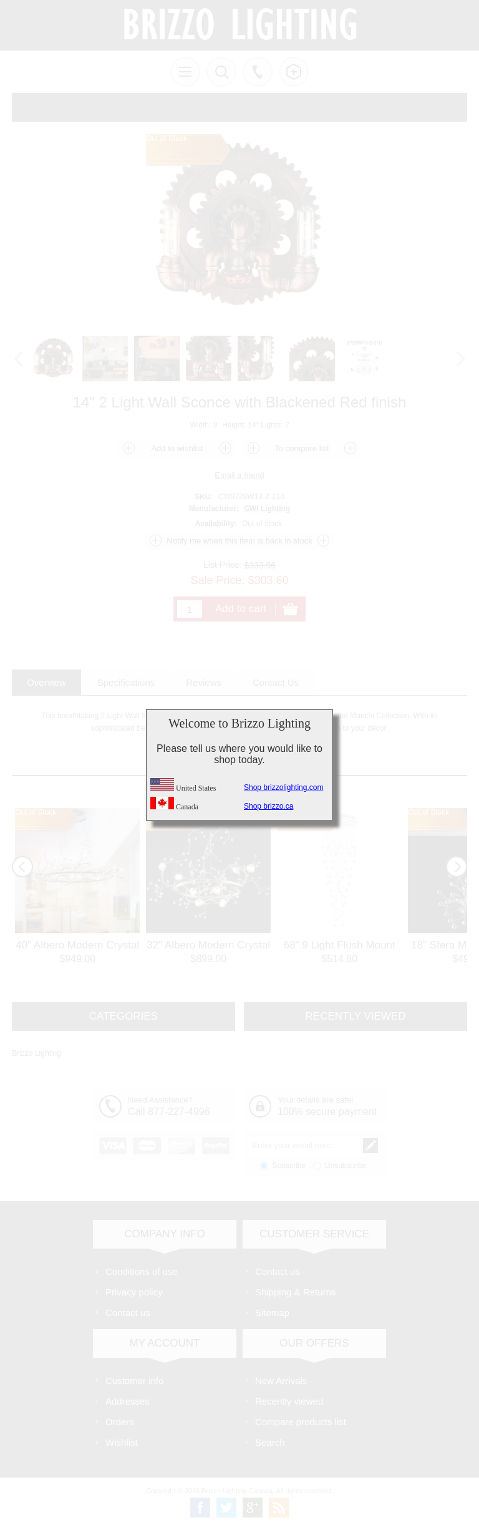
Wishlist (121, 1442)
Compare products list (300, 1421)
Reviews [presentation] (203, 682)
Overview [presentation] (46, 682)
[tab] (46, 682)
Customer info (134, 1380)
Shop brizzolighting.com (283, 787)
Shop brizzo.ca (268, 806)
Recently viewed (289, 1401)
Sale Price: (217, 580)
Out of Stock (35, 812)
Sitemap (272, 1312)
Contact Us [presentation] (276, 682)
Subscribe (289, 1165)
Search (270, 1442)
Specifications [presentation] (126, 682)
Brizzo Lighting (36, 1053)
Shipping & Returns (295, 1292)
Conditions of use (141, 1271)
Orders (119, 1421)
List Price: (222, 565)
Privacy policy (134, 1292)
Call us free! (257, 71)
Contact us (127, 1312)
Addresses (127, 1401)
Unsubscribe (346, 1165)
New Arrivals (281, 1380)
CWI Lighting (267, 508)
